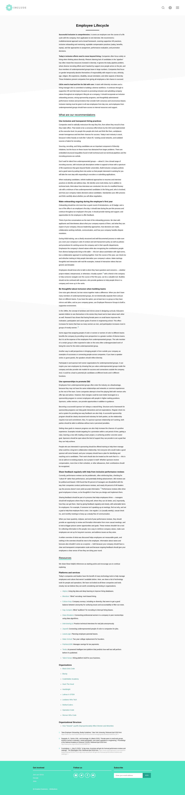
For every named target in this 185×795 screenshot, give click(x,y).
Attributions (53, 789)
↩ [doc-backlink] (118, 734)
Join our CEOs (38, 775)
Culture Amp (66, 601)
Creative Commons (40, 789)
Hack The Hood (68, 684)
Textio (64, 649)
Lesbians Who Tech (69, 700)
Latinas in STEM (68, 694)
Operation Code (68, 710)
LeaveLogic (66, 634)
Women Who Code (69, 715)
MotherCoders (67, 705)
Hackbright (66, 689)
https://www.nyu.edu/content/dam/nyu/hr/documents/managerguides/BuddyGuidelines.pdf (89, 734)
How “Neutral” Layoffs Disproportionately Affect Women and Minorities (88, 726)
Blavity (64, 674)
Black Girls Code (68, 669)
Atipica (64, 591)
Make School (67, 639)
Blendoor (65, 596)
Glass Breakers (68, 615)
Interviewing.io (67, 624)
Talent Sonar (67, 658)
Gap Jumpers (67, 610)
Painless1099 (67, 644)
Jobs (34, 781)
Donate (35, 778)
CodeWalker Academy (70, 679)
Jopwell (65, 629)
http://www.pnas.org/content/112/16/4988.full (75, 744)
